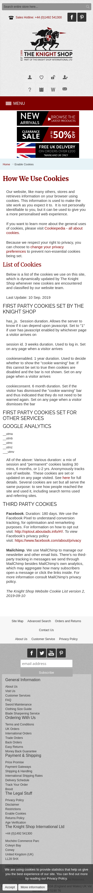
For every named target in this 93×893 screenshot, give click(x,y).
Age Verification (15, 822)
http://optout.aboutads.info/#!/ (39, 531)
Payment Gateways (18, 767)
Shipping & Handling (18, 771)
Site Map (17, 621)
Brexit (9, 789)
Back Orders (13, 742)
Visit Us (10, 691)
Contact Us (46, 630)
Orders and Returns (68, 621)
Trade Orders (14, 738)
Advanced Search (39, 621)
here (66, 478)
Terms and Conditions (19, 724)
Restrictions (13, 809)
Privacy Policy (68, 639)
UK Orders (12, 729)
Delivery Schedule (17, 780)
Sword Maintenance (18, 704)
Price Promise (14, 762)
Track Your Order (16, 784)
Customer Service (43, 639)
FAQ (8, 700)
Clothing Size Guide (18, 709)
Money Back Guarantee (20, 751)
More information (33, 887)
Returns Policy (14, 818)
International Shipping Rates (24, 775)
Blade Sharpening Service (22, 713)
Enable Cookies (15, 813)
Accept (10, 887)
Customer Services (17, 695)
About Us (21, 639)
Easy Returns (14, 747)
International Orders (18, 733)
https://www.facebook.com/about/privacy (48, 540)
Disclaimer (12, 804)
